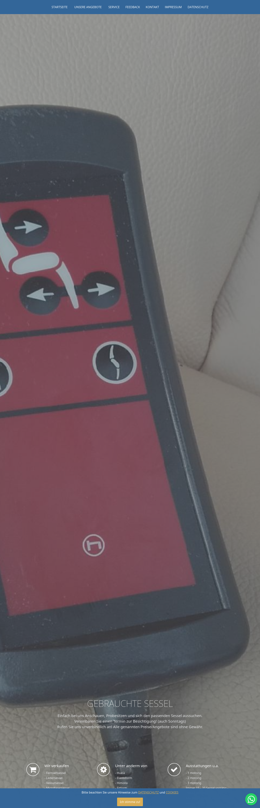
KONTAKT (152, 7)
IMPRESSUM (173, 7)
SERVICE (114, 7)
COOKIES (172, 792)
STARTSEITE (59, 7)
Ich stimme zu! (130, 802)
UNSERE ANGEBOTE (88, 7)
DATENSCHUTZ (198, 7)
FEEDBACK (132, 7)
